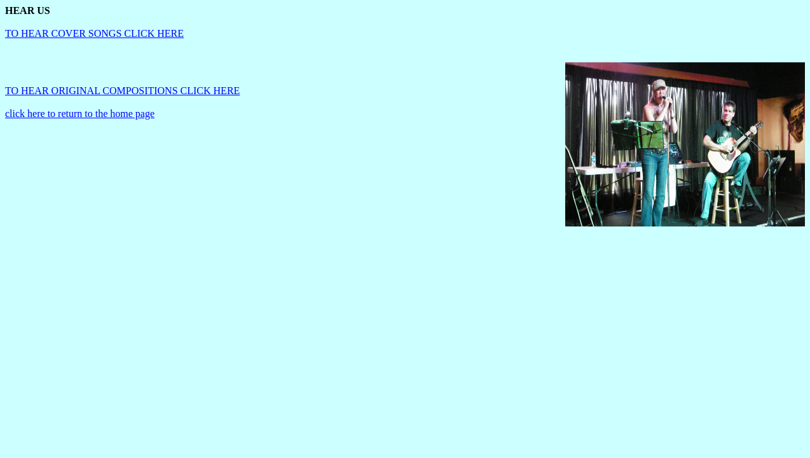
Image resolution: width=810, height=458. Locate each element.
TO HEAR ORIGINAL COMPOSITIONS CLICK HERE (122, 90)
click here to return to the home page (79, 113)
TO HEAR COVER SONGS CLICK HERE (94, 33)
